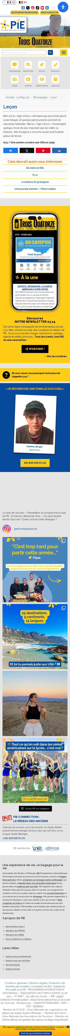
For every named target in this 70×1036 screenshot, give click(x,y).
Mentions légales (39, 983)
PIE (38, 873)
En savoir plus (14, 838)
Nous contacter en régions (18, 939)
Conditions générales (16, 983)
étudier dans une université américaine (37, 883)
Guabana (57, 986)
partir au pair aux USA (27, 886)
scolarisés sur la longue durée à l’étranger (42, 880)
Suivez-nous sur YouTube (18, 960)
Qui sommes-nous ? (15, 926)
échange (38, 896)
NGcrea (10, 989)
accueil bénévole (55, 893)
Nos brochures (13, 965)
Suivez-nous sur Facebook (18, 956)
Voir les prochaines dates (35, 1033)
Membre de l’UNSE (15, 935)
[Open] (63, 7)
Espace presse (13, 969)
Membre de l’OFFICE (15, 930)
